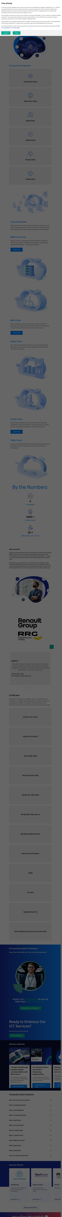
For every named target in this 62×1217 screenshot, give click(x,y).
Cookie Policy (16, 27)
